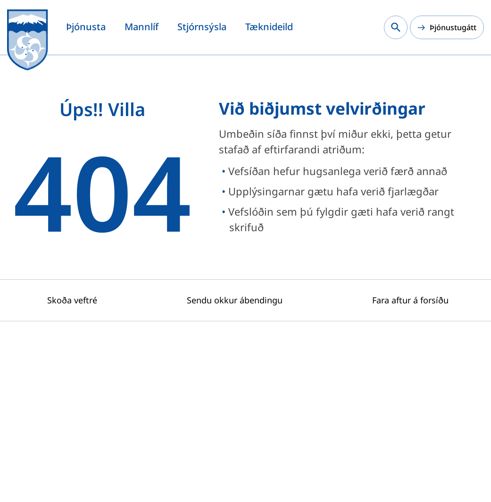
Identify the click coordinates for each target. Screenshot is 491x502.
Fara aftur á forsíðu (410, 300)
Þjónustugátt (453, 27)
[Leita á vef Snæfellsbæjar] (396, 27)
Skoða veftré (72, 300)
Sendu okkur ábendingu (235, 300)
